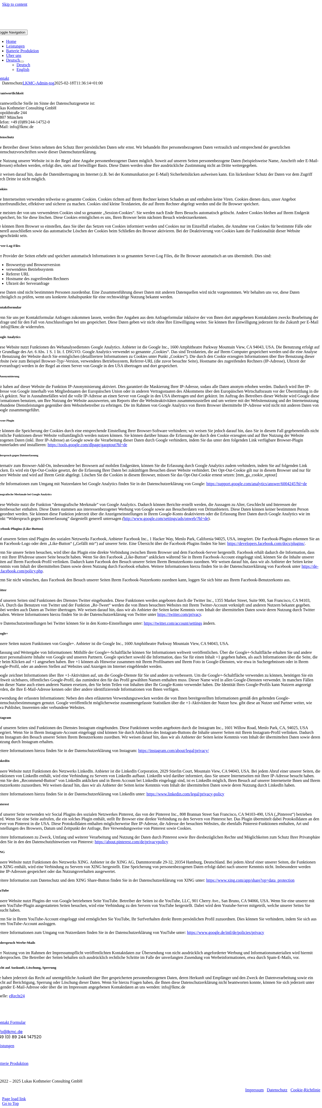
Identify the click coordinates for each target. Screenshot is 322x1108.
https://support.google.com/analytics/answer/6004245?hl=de (256, 484)
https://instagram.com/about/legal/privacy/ (173, 750)
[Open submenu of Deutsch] (22, 61)
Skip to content (14, 4)
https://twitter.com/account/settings (173, 623)
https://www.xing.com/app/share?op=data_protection (250, 880)
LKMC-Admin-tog (38, 83)
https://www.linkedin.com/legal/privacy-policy (185, 794)
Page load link (14, 1099)
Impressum (254, 1090)
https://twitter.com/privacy (179, 614)
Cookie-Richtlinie (305, 1090)
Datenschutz (277, 1090)
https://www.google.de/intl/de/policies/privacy (225, 932)
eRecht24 (17, 996)
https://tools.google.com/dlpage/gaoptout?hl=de (87, 445)
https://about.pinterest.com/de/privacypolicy (131, 842)
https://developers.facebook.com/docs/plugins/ (266, 543)
